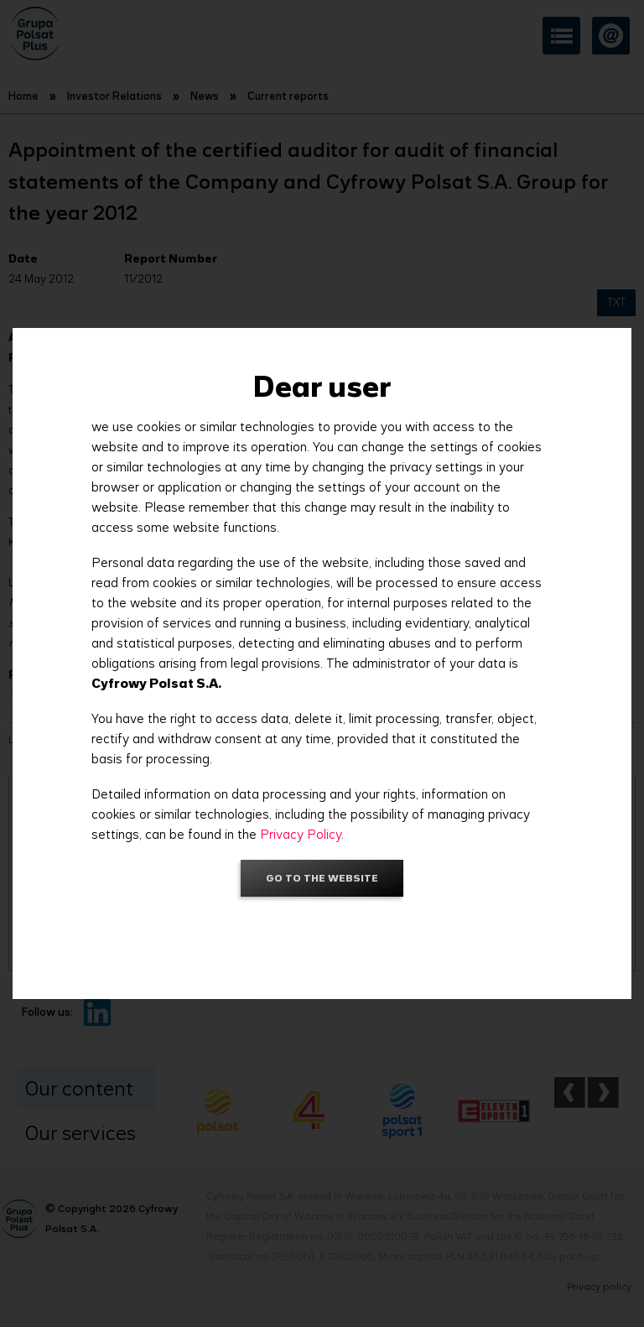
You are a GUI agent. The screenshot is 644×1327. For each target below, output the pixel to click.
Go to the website (322, 878)
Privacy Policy (300, 834)
